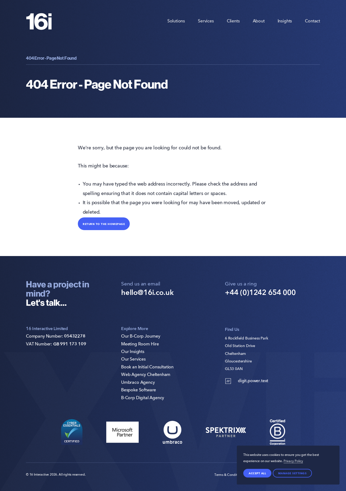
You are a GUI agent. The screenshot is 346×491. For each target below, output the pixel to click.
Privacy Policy (293, 461)
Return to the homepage (104, 224)
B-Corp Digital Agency (142, 398)
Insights (285, 21)
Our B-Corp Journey (140, 336)
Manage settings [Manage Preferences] (292, 473)
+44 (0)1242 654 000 (260, 293)
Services (206, 21)
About (259, 21)
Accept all (257, 473)
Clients (233, 21)
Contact (312, 21)
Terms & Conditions (228, 475)
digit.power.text (246, 381)
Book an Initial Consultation (147, 367)
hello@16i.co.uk (147, 293)
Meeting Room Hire (140, 344)
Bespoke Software (138, 390)
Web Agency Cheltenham (145, 375)
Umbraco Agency (138, 383)
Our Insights (132, 352)
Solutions (176, 21)
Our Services (133, 359)
